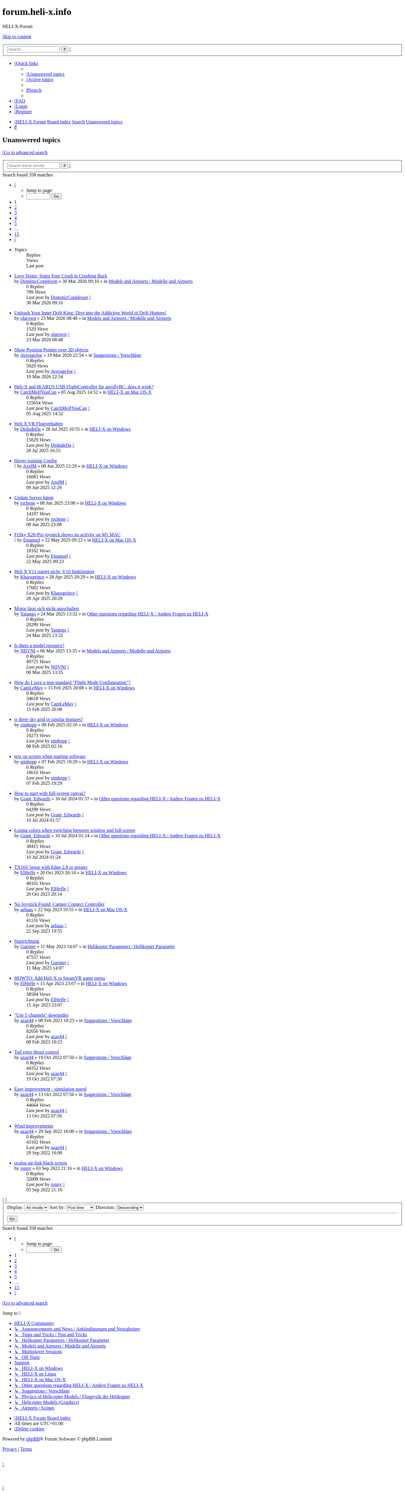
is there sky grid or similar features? (48, 719)
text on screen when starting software (50, 756)
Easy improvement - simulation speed (50, 1089)
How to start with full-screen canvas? (50, 793)
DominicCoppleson (38, 281)
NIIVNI (28, 650)
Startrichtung (26, 941)
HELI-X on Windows (110, 429)
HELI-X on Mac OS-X (130, 392)
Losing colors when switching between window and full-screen (74, 830)
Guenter (28, 946)
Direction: (120, 1207)
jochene (27, 503)
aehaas (26, 909)
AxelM (29, 466)
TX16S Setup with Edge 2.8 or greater (51, 867)
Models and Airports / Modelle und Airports (151, 281)
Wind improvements (33, 1125)
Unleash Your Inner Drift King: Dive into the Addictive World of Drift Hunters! (90, 312)
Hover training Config (35, 460)
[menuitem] (45, 74)
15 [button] (16, 234)
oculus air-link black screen (40, 1162)
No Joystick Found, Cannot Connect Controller (59, 904)
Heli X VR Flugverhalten (38, 423)
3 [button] (15, 212)
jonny (25, 1168)
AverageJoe (31, 355)
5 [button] (15, 223)
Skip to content (16, 36)
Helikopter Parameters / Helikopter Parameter (131, 946)
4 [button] (15, 218)
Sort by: (72, 1207)
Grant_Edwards (35, 798)
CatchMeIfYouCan (38, 392)
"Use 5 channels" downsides (41, 1015)
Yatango (28, 613)
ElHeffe (27, 872)
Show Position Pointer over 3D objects (51, 349)
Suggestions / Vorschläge (117, 355)
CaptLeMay (31, 687)
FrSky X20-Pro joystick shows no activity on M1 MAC (67, 534)
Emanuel (31, 539)
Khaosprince (32, 576)
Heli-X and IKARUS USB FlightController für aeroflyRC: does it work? (83, 386)
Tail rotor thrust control (36, 1052)
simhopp (28, 724)
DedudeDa (30, 429)
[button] (15, 184)
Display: (27, 1207)
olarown (28, 318)
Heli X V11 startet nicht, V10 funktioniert (54, 571)
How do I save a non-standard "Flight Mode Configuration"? (72, 682)
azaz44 (26, 1020)
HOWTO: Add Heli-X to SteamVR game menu (59, 978)
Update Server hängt (34, 497)
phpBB (33, 1438)
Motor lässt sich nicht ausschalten (46, 608)
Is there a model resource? (39, 645)
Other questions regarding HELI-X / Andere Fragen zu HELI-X (148, 613)
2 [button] (15, 207)
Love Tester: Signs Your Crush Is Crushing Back (60, 275)
